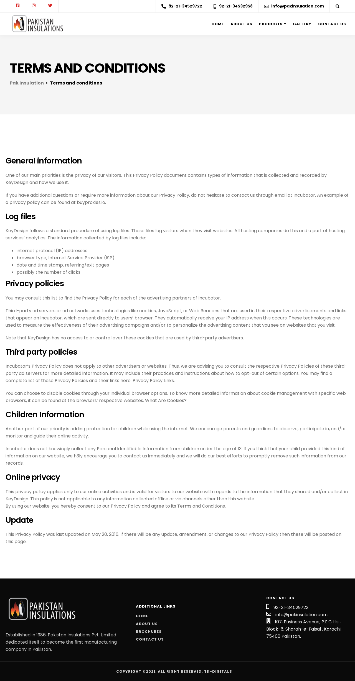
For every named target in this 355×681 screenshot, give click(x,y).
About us (241, 24)
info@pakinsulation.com (301, 614)
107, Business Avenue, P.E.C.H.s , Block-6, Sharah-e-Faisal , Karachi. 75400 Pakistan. (303, 629)
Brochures (149, 631)
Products (271, 24)
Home (218, 24)
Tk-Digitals (218, 671)
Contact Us (332, 24)
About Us (147, 623)
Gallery (302, 24)
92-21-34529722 (290, 607)
